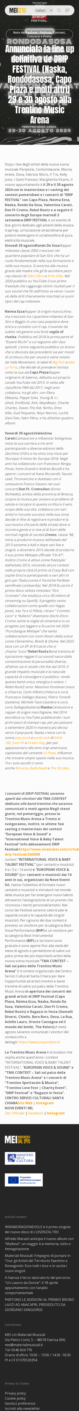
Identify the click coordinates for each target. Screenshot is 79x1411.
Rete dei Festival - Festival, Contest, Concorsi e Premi (39, 34)
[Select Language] (43, 10)
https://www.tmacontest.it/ (39, 1042)
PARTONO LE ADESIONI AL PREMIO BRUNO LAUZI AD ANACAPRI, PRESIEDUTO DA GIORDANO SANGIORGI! (39, 1304)
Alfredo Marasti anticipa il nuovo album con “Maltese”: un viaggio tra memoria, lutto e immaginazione (39, 1243)
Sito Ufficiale (15, 1113)
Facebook (35, 1113)
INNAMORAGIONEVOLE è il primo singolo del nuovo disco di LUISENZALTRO (38, 1229)
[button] (67, 10)
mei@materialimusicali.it (24, 1345)
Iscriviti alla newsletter (22, 1408)
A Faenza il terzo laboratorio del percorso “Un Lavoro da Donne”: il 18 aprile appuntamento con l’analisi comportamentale (37, 1285)
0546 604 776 (21, 1350)
